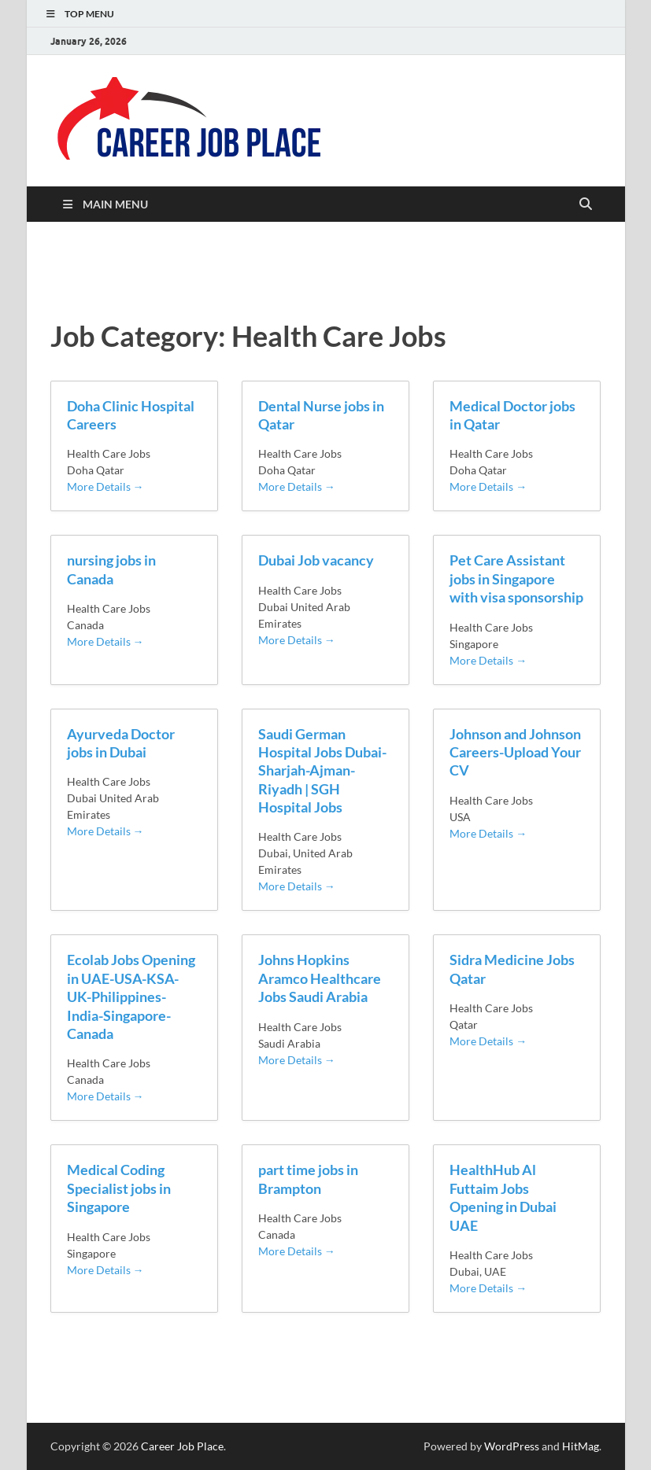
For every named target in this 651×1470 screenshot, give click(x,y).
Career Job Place (182, 1446)
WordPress (511, 1446)
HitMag (580, 1446)
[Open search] (585, 204)
